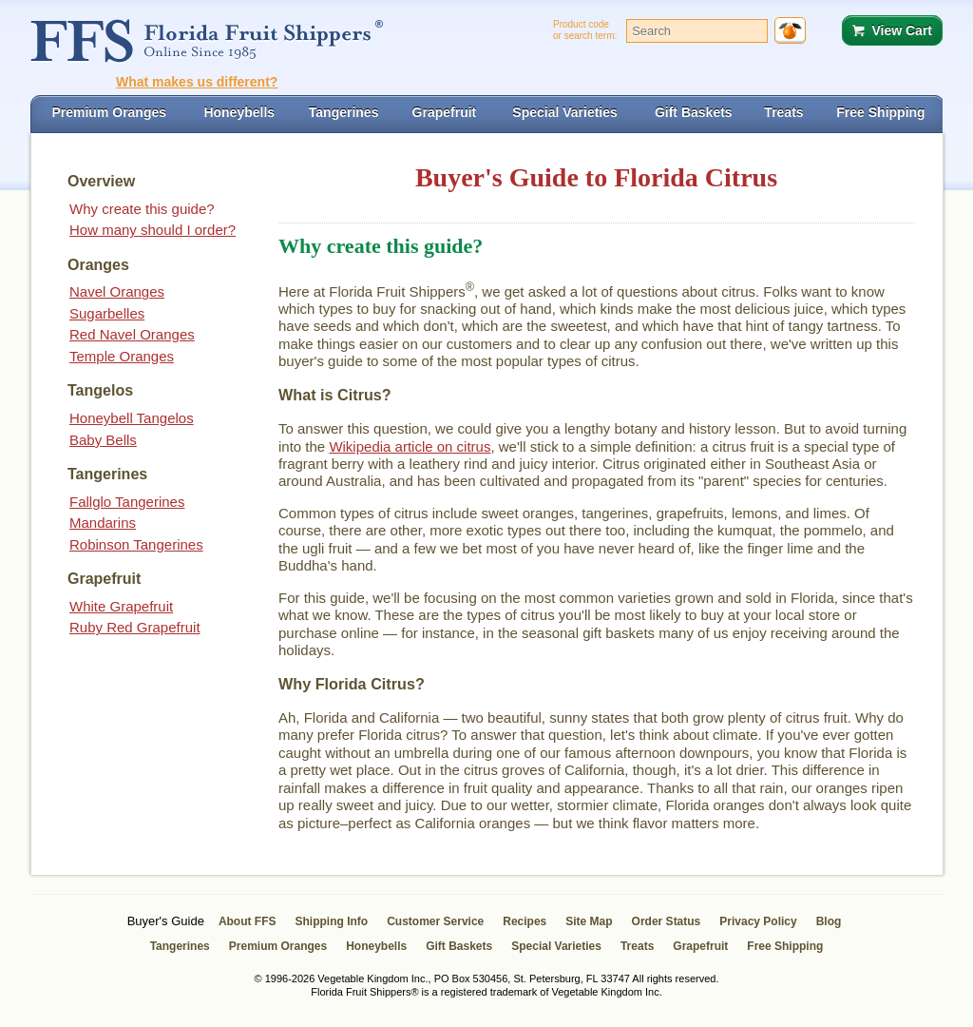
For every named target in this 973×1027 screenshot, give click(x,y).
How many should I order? (152, 230)
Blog (829, 921)
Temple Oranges (121, 356)
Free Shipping (785, 946)
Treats (637, 946)
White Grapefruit (121, 606)
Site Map (588, 921)
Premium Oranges (278, 946)
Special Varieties (556, 946)
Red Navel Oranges (132, 334)
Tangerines (180, 946)
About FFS (248, 921)
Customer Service (435, 921)
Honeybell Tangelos (131, 418)
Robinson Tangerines (136, 544)
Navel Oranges (116, 291)
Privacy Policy (757, 921)
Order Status (666, 921)
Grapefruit (700, 946)
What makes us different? (196, 81)
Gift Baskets (459, 946)
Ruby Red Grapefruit (134, 627)
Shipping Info (332, 921)
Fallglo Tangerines (126, 502)
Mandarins (102, 522)
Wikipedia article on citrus (409, 446)
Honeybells (376, 946)
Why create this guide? (142, 209)
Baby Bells (103, 440)
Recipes (524, 921)
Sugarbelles (106, 313)
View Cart (901, 30)
